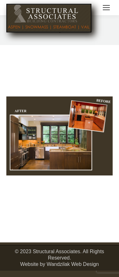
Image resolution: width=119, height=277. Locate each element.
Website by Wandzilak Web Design (59, 264)
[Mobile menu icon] (106, 7)
